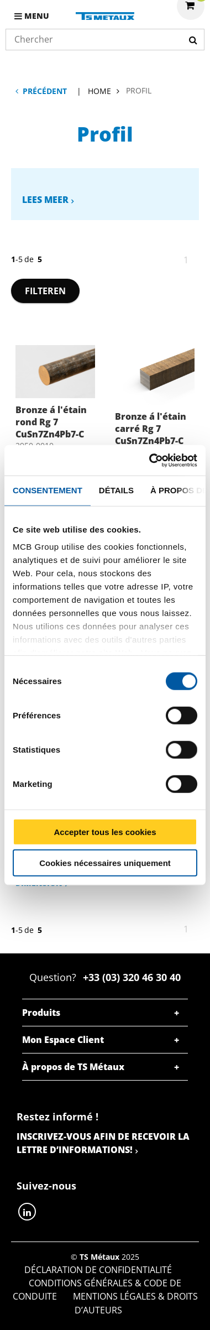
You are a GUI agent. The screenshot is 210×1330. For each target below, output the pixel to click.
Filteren (45, 291)
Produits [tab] (41, 1012)
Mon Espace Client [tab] (63, 1040)
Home (99, 91)
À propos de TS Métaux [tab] (73, 1067)
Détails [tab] (116, 490)
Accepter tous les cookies (105, 831)
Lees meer (45, 200)
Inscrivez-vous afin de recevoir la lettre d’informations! (103, 1143)
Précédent (45, 91)
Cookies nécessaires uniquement (105, 863)
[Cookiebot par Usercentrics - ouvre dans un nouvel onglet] (150, 460)
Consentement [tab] (47, 490)
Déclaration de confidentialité (98, 1270)
